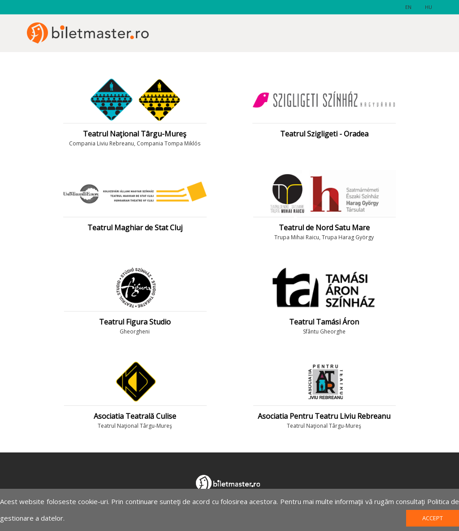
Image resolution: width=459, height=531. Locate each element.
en (408, 7)
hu (428, 7)
